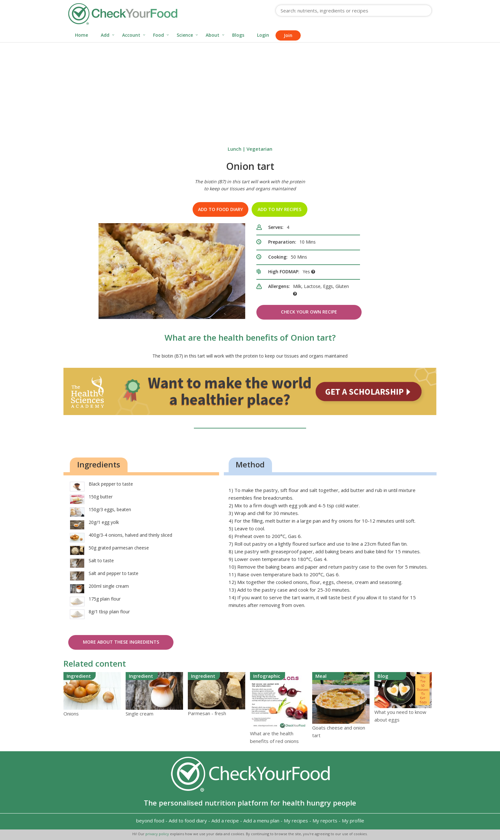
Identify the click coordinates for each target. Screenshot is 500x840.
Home (81, 35)
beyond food (150, 820)
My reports (324, 820)
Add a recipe (225, 820)
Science (185, 35)
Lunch (234, 149)
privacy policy (157, 833)
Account (131, 35)
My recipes (296, 820)
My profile (353, 820)
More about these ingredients (121, 642)
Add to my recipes (279, 209)
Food (158, 35)
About (212, 35)
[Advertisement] (250, 90)
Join (288, 35)
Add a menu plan (261, 820)
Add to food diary (220, 209)
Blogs (238, 35)
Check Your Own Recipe (309, 312)
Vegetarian (259, 149)
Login (263, 35)
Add (105, 35)
